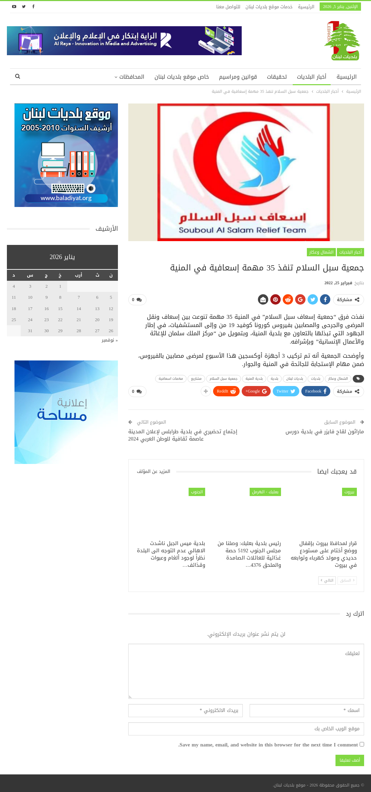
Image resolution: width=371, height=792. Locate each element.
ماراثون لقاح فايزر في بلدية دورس (324, 429)
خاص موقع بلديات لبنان (181, 76)
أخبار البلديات (312, 76)
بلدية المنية (254, 377)
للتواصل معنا (228, 6)
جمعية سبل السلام (224, 377)
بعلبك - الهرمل (265, 489)
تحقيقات (277, 76)
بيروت (349, 489)
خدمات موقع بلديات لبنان (269, 6)
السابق (347, 578)
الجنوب (197, 489)
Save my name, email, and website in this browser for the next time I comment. (268, 742)
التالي (327, 578)
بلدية (274, 377)
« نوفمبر (110, 340)
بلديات (315, 377)
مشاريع (196, 377)
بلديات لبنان (294, 377)
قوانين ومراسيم (238, 76)
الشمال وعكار (321, 252)
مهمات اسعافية (171, 377)
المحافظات (131, 76)
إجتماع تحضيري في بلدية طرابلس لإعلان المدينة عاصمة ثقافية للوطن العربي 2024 (182, 432)
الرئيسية (306, 6)
